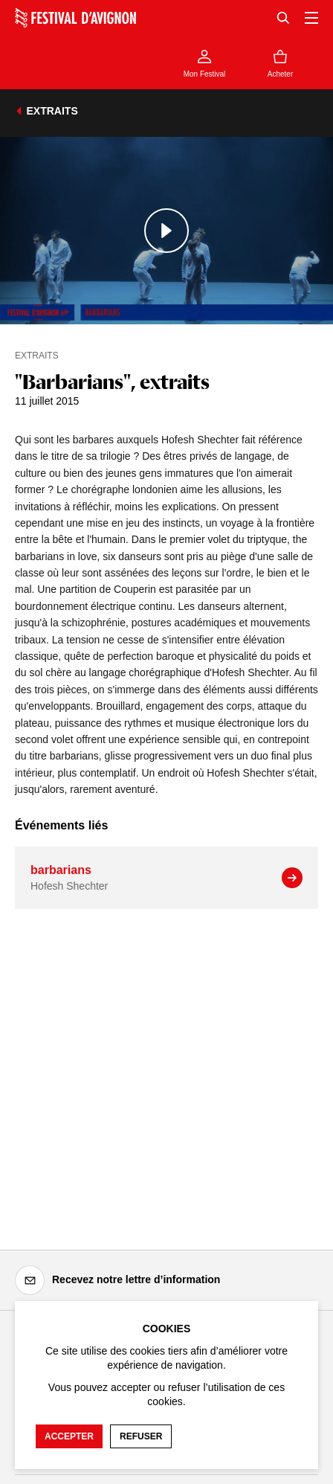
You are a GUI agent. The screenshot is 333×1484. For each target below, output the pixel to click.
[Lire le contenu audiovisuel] (166, 230)
